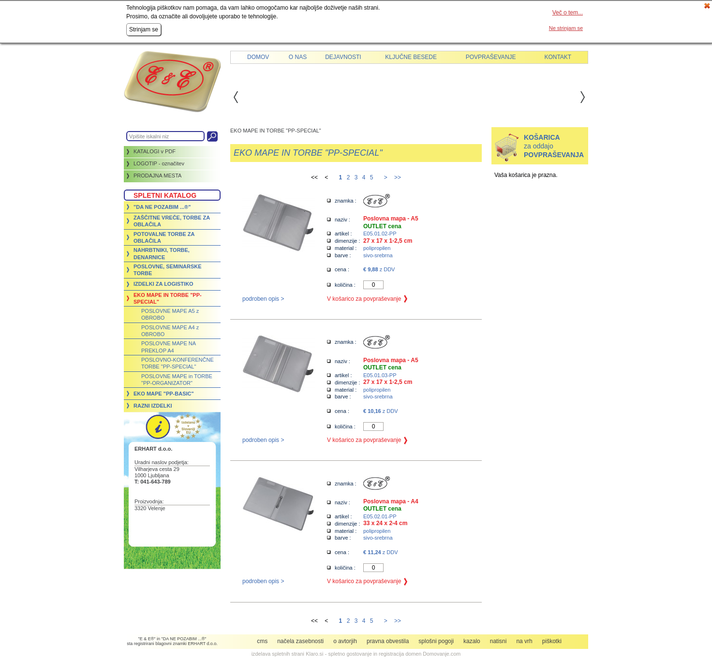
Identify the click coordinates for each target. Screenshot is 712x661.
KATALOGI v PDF (155, 151)
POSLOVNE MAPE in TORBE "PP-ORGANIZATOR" (176, 379)
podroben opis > (263, 298)
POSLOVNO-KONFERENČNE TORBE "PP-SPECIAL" (177, 363)
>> (397, 177)
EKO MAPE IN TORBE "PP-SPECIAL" (168, 298)
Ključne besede (411, 57)
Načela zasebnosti (300, 641)
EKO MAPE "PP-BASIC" (164, 394)
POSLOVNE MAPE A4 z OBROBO (170, 330)
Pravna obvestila (388, 641)
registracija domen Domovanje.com (419, 654)
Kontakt (557, 57)
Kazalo (471, 641)
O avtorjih (345, 641)
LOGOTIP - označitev (159, 163)
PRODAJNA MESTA (157, 175)
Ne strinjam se (566, 28)
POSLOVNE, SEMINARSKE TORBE (168, 270)
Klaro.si (314, 654)
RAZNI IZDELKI (153, 406)
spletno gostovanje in (353, 654)
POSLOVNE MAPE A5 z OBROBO (170, 314)
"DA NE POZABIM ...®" (162, 207)
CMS (262, 641)
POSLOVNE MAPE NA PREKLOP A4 (168, 346)
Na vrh (524, 641)
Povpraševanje (491, 57)
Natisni (498, 641)
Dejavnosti (343, 57)
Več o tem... (567, 12)
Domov (258, 57)
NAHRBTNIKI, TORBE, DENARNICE (162, 253)
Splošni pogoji (436, 641)
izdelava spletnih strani (278, 654)
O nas (298, 57)
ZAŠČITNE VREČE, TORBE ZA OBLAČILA (172, 221)
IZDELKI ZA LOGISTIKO (163, 284)
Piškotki (552, 641)
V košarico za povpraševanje (364, 298)
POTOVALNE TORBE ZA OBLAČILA (164, 237)
